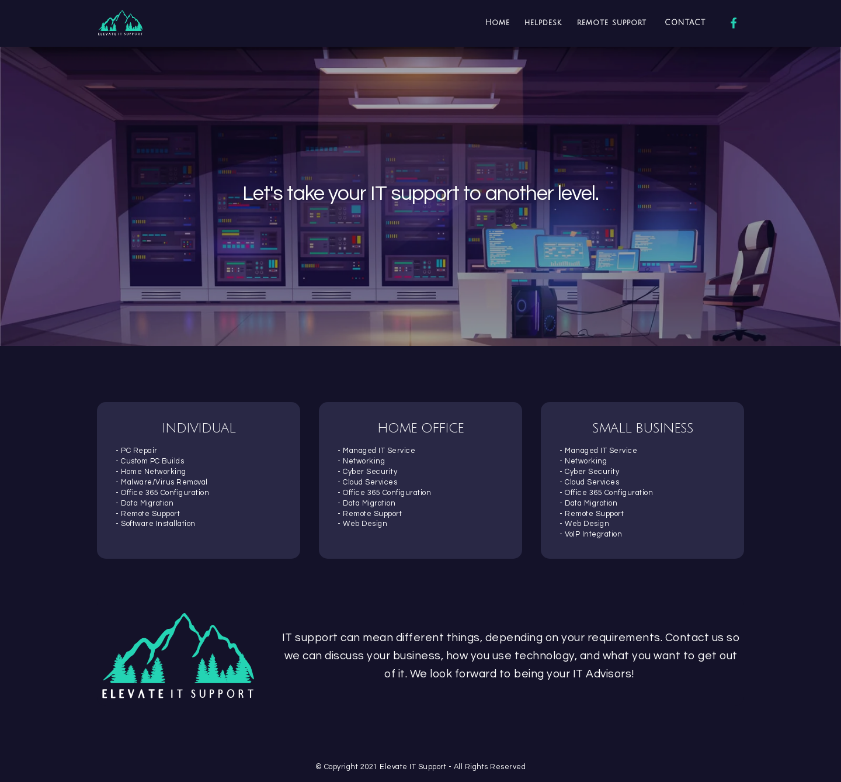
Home (497, 23)
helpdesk (543, 23)
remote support (613, 23)
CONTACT (685, 23)
